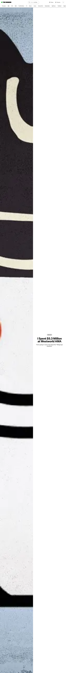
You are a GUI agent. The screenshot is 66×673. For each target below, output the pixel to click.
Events (35, 5)
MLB (15, 5)
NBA (8, 5)
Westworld (49, 334)
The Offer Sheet (21, 5)
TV (26, 5)
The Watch (59, 5)
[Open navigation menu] (63, 2)
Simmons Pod (40, 5)
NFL (12, 5)
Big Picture (53, 5)
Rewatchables (47, 5)
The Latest (4, 5)
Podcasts (57, 2)
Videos (51, 2)
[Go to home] (6, 2)
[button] (33, 2)
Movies (30, 5)
